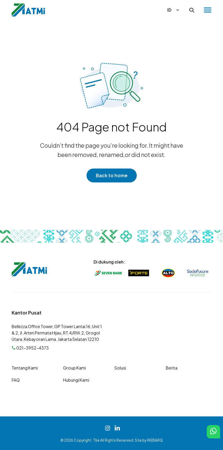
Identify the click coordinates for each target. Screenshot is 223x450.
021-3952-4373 (30, 347)
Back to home (111, 175)
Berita (171, 367)
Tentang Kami (25, 367)
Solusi (120, 367)
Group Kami (74, 367)
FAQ (16, 380)
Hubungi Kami (76, 380)
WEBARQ (155, 440)
